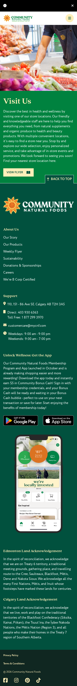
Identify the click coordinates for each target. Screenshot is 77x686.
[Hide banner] (72, 5)
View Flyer (18, 172)
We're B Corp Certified (19, 279)
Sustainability (13, 258)
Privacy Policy (10, 655)
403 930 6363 (28, 312)
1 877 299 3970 (32, 317)
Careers (8, 272)
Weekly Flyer (12, 251)
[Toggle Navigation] (70, 18)
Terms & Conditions (13, 663)
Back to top (59, 179)
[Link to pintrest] (27, 680)
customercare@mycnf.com (27, 325)
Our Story (10, 237)
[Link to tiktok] (38, 680)
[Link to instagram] (16, 680)
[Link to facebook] (5, 680)
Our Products (12, 244)
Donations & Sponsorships (22, 265)
